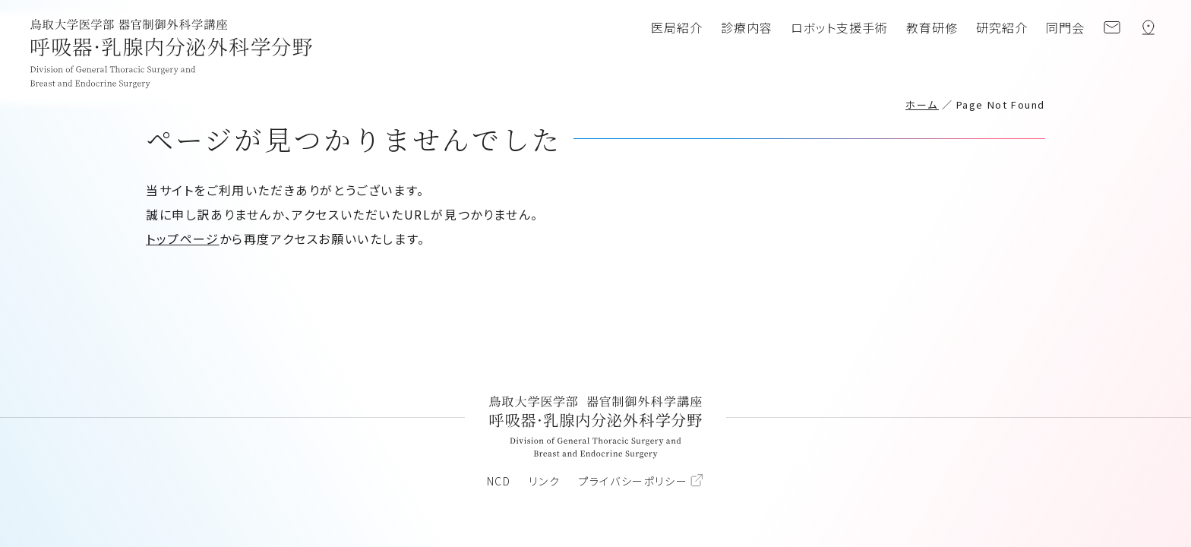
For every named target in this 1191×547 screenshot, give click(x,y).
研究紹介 (1002, 27)
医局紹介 (677, 27)
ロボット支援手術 (839, 27)
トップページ (183, 238)
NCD (499, 481)
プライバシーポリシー (632, 481)
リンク (544, 481)
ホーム (922, 104)
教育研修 (932, 27)
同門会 (1065, 27)
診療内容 (746, 27)
